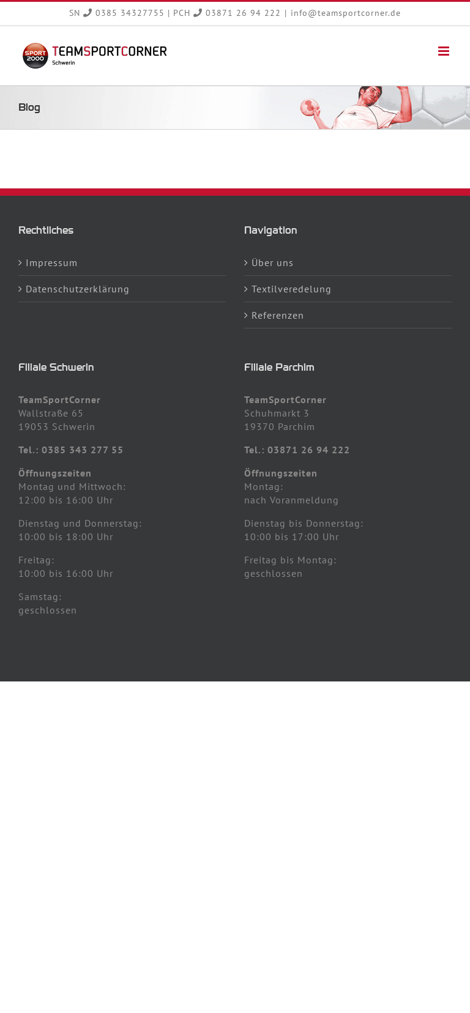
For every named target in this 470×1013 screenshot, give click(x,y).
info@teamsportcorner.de (346, 12)
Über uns (273, 262)
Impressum (52, 262)
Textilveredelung (292, 289)
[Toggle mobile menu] (445, 51)
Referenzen (278, 315)
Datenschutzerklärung (78, 289)
